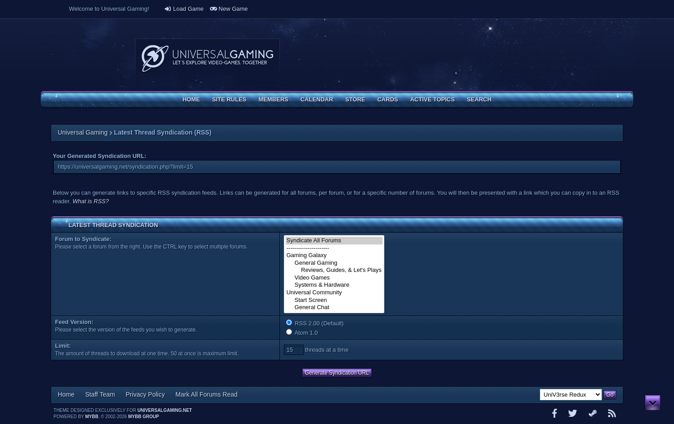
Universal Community (334, 293)
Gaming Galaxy (334, 255)
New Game (229, 8)
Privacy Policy (145, 394)
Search (479, 99)
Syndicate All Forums (334, 241)
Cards (387, 99)
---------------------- (334, 248)
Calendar (316, 99)
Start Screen (334, 300)
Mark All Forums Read (206, 394)
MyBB (91, 416)
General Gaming (334, 263)
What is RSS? (91, 201)
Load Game (184, 8)
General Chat (334, 307)
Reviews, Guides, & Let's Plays (334, 270)
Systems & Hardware (334, 285)
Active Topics (432, 99)
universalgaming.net (164, 410)
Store (355, 99)
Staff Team (100, 394)
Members (273, 99)
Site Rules (229, 99)
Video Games (334, 278)
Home (191, 99)
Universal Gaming (83, 132)
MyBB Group (143, 416)
